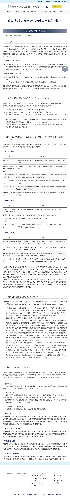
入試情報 (57, 6)
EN (41, 1)
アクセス (48, 1)
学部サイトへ (26, 11)
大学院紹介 (17, 11)
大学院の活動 (43, 11)
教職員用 (57, 1)
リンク (58, 473)
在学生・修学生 (52, 11)
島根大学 (66, 1)
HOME (8, 11)
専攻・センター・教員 (35, 12)
